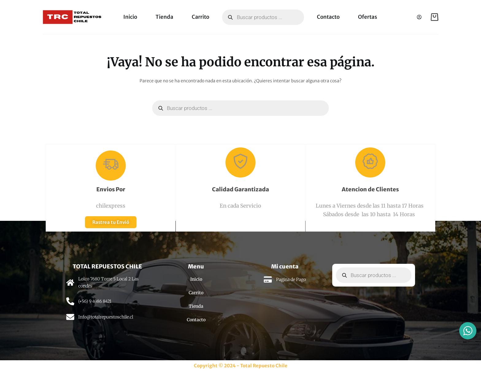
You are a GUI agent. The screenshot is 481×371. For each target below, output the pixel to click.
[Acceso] (419, 17)
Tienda (164, 17)
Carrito (200, 17)
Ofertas (367, 17)
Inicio (130, 17)
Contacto (328, 17)
